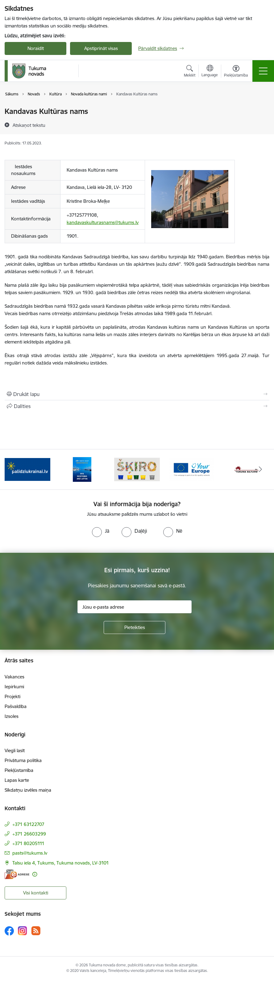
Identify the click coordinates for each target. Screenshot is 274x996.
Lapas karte (17, 780)
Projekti (12, 696)
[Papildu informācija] (34, 874)
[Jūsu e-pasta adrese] (134, 606)
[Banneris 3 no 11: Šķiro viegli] (137, 469)
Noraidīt (35, 48)
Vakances (14, 677)
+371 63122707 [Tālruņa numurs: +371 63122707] (28, 824)
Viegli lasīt (15, 750)
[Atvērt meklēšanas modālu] (189, 72)
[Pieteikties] (134, 627)
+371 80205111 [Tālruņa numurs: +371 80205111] (28, 843)
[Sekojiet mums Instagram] (22, 930)
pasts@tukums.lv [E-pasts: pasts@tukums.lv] (29, 853)
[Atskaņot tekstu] (29, 125)
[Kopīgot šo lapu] (137, 406)
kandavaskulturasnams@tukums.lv (103, 222)
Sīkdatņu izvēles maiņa (28, 790)
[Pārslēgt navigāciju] (263, 71)
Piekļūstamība (19, 770)
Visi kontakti (35, 893)
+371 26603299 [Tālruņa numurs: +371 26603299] (29, 834)
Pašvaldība (16, 706)
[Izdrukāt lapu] (137, 394)
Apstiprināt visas (101, 48)
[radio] (100, 531)
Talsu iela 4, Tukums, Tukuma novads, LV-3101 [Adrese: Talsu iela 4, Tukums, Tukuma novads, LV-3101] (60, 863)
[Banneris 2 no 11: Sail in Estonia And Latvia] (82, 469)
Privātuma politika (23, 760)
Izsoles (12, 716)
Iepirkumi (14, 687)
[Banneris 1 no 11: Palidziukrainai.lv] (27, 469)
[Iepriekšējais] (13, 469)
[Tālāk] (260, 469)
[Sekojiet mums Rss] (35, 930)
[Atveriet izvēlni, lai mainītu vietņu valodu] (209, 72)
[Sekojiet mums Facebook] (9, 931)
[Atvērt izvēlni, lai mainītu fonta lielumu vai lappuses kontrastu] (236, 72)
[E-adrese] (17, 874)
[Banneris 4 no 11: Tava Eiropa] (192, 469)
